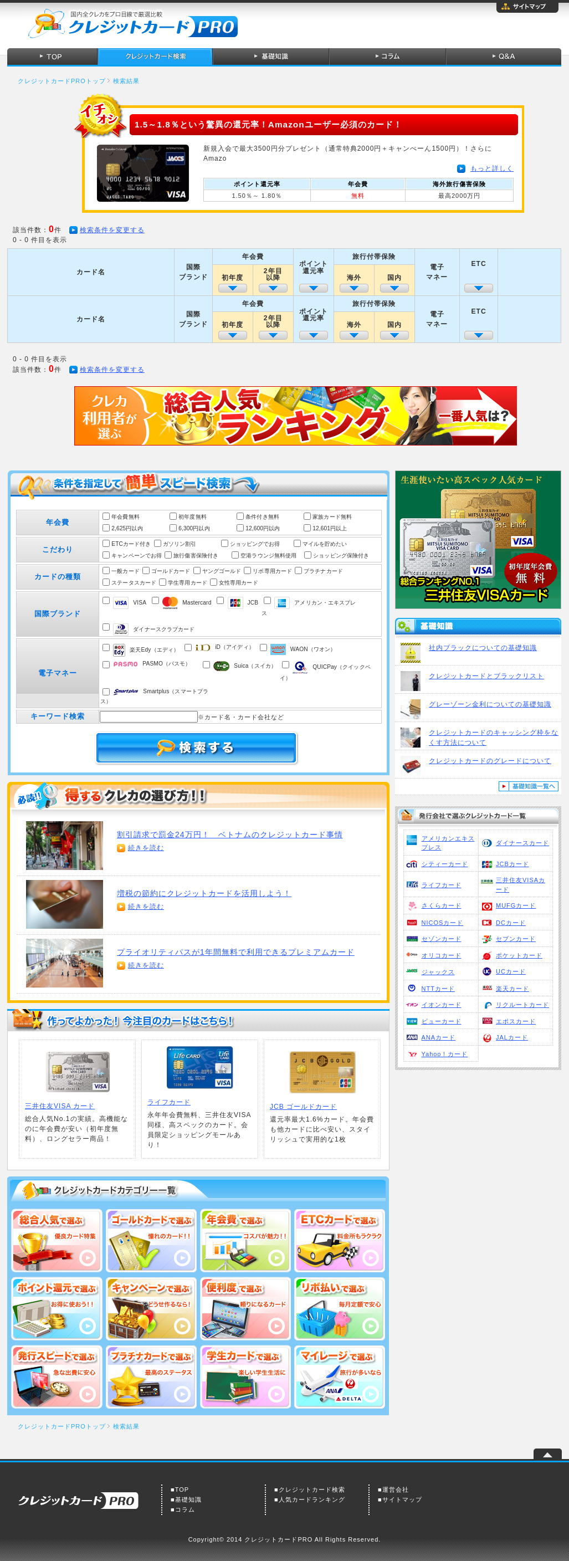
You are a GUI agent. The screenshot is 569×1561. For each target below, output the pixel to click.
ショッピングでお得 (255, 544)
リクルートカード (522, 1004)
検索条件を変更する (112, 230)
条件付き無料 (262, 517)
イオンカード (442, 1004)
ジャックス (438, 972)
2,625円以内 (126, 528)
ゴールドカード (171, 571)
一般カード (125, 571)
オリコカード (442, 955)
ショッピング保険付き (341, 555)
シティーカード (445, 864)
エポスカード (516, 1021)
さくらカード (442, 905)
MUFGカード (516, 905)
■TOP (180, 1489)
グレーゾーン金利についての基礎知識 (490, 704)
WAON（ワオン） (303, 649)
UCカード (511, 971)
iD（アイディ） (224, 647)
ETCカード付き (131, 544)
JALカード (512, 1037)
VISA (129, 603)
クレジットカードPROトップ (62, 81)
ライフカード (442, 885)
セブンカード (516, 938)
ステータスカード (133, 583)
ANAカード (439, 1037)
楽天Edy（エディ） (146, 650)
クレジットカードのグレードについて (490, 761)
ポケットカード (519, 955)
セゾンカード (442, 938)
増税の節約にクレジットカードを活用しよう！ (204, 893)
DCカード (511, 922)
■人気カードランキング (309, 1499)
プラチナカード (323, 571)
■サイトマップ (400, 1499)
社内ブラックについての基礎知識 (483, 648)
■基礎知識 (186, 1499)
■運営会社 (393, 1489)
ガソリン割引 (180, 544)
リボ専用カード (272, 571)
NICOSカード (443, 922)
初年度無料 (192, 517)
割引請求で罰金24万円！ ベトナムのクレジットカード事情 (230, 834)
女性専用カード (238, 583)
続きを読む (146, 848)
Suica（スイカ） (244, 666)
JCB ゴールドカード (303, 1106)
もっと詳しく (492, 168)
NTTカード (438, 988)
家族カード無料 (332, 517)
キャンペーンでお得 (136, 555)
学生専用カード (187, 583)
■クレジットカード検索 (309, 1489)
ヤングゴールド (222, 571)
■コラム (183, 1509)
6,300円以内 (193, 528)
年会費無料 (125, 517)
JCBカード (512, 864)
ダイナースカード (522, 843)
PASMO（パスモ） (152, 664)
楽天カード (512, 988)
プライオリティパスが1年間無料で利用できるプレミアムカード (236, 952)
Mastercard (186, 603)
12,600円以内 (262, 528)
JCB (243, 603)
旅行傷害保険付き (195, 555)
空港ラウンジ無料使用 (268, 555)
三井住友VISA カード (60, 1106)
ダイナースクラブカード (153, 629)
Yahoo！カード (445, 1054)
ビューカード (442, 1021)
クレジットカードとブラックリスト (486, 676)
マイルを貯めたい (325, 544)
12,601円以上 (329, 528)
